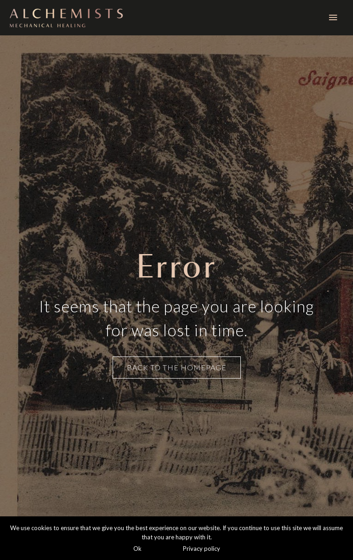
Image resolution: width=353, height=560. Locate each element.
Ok (137, 548)
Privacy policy (201, 548)
